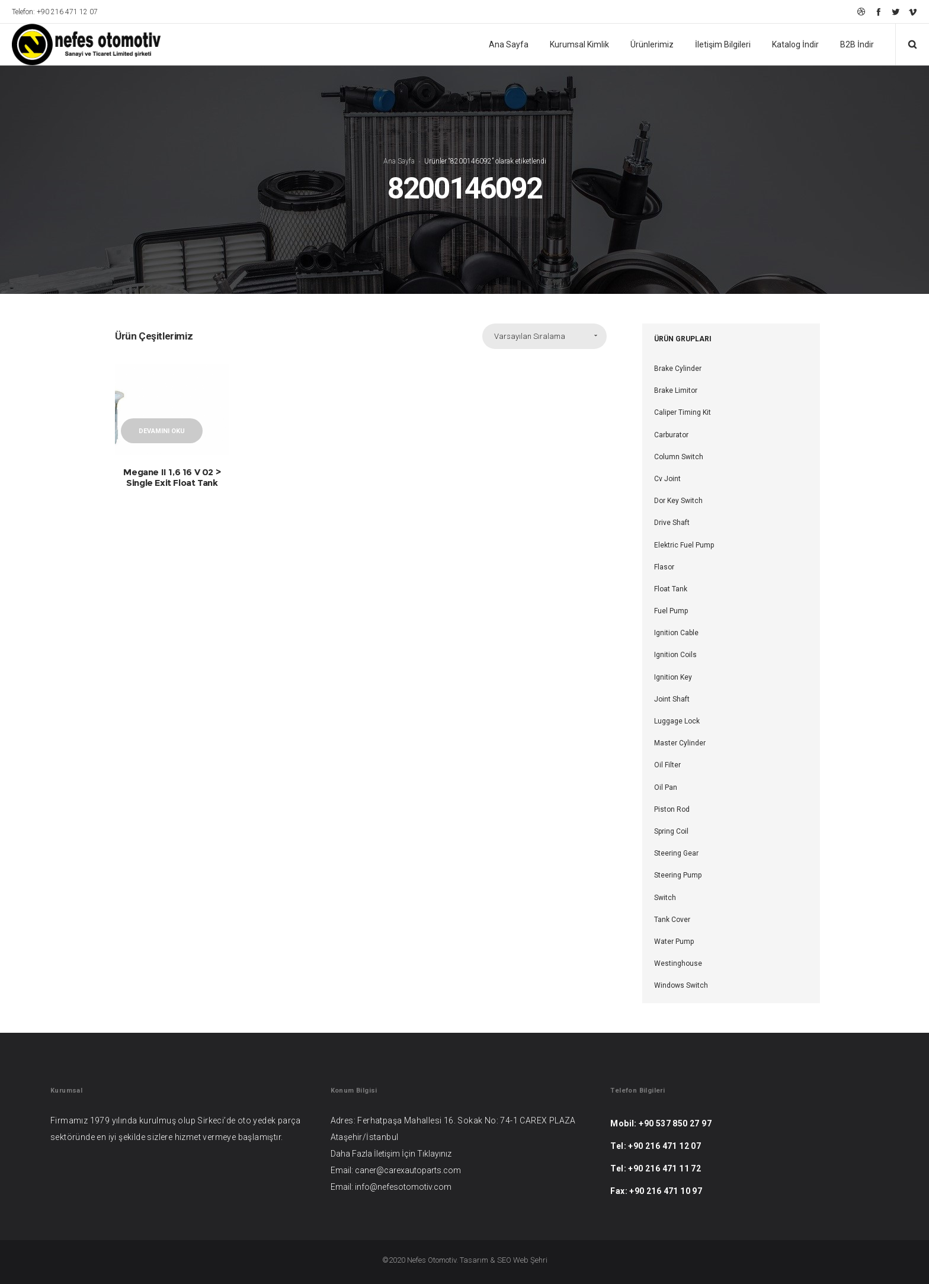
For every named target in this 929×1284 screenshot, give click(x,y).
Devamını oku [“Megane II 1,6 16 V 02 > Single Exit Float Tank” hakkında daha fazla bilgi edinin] (162, 431)
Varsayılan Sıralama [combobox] (529, 336)
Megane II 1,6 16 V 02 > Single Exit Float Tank (171, 477)
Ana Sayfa (399, 161)
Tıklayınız (434, 1153)
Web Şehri (530, 1260)
